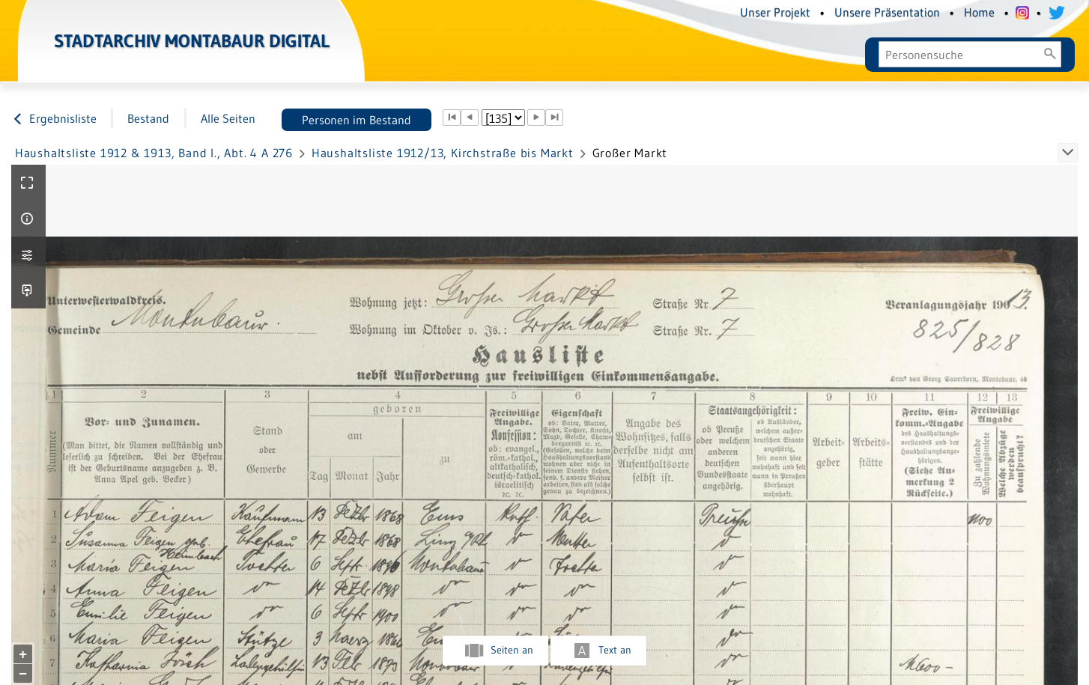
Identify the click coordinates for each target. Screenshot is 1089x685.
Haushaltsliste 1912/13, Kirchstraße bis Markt (443, 152)
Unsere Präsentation (887, 11)
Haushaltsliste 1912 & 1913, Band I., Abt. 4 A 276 (154, 152)
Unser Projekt (775, 11)
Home (979, 11)
